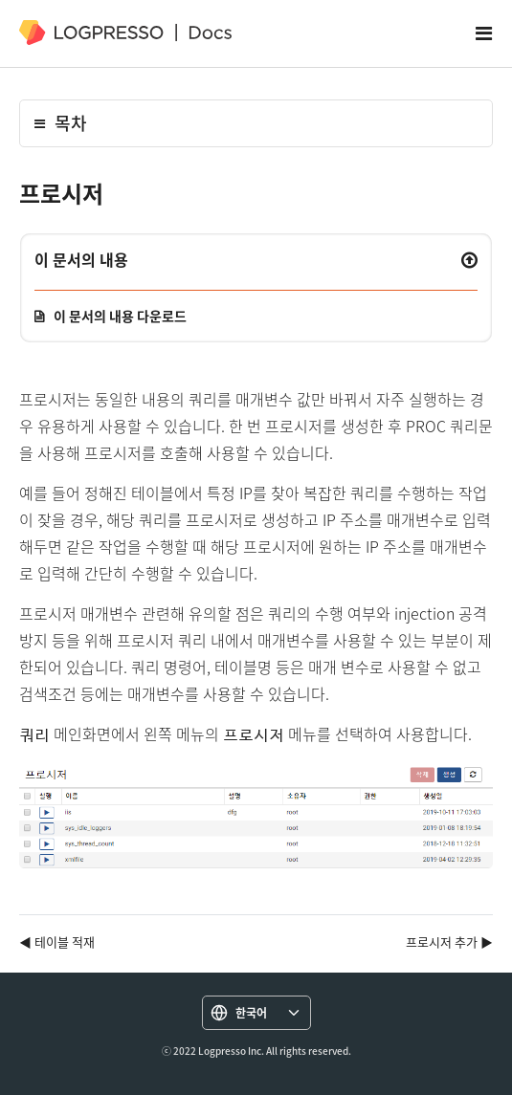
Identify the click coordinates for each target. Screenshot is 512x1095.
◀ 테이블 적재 (57, 941)
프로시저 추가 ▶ (449, 941)
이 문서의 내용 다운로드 (120, 315)
